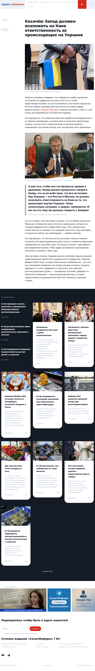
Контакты (30, 6)
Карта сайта (48, 665)
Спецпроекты (45, 2)
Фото (54, 2)
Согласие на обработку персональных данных (20, 633)
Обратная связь (42, 647)
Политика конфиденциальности (70, 644)
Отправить (35, 629)
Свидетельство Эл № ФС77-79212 (13, 644)
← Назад (4, 20)
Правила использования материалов (72, 647)
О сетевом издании (8, 647)
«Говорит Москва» (49, 109)
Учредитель (40, 644)
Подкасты (73, 2)
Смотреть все (47, 571)
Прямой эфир (62, 2)
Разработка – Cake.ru (86, 665)
